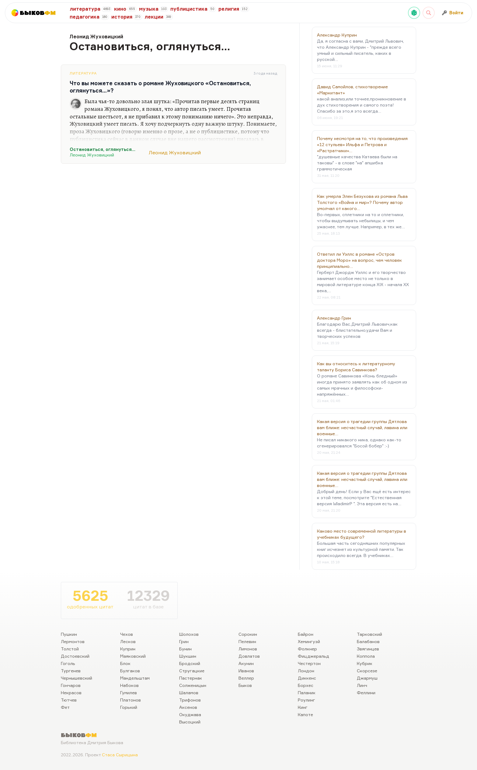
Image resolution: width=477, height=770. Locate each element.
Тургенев (71, 670)
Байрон (305, 634)
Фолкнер (307, 648)
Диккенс (307, 678)
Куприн (127, 648)
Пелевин (247, 641)
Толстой (70, 648)
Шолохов (189, 634)
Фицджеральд (313, 656)
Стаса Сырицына (120, 754)
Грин (184, 641)
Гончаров (71, 685)
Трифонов (190, 699)
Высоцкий (189, 721)
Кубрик (364, 663)
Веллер (246, 678)
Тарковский (369, 634)
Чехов (126, 634)
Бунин (185, 648)
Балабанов (368, 641)
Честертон (309, 663)
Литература (83, 73)
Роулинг (306, 699)
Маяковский (133, 656)
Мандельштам (135, 678)
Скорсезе (367, 670)
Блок (125, 663)
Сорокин (247, 634)
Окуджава (190, 714)
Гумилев (128, 692)
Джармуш (367, 678)
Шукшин (187, 656)
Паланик (306, 692)
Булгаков (130, 670)
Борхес (305, 685)
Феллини (366, 692)
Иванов (246, 670)
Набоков (129, 685)
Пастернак (190, 678)
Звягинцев (368, 648)
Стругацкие (191, 670)
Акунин (246, 663)
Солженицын (192, 685)
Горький (128, 707)
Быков (245, 685)
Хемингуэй (309, 641)
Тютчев (69, 699)
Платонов (130, 699)
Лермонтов (73, 641)
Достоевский (75, 656)
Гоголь (68, 663)
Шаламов (188, 692)
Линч (362, 685)
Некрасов (71, 692)
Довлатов (249, 656)
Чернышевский (76, 678)
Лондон (306, 670)
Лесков (128, 641)
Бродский (189, 663)
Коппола (366, 656)
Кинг (303, 707)
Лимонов (247, 648)
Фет (65, 707)
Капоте (305, 714)
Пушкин (69, 634)
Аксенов (188, 707)
